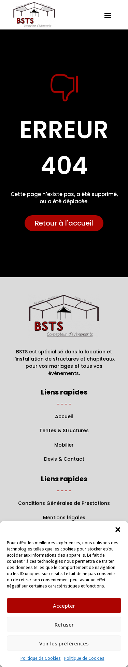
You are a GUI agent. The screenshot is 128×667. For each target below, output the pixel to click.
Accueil (64, 416)
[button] (117, 529)
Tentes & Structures (64, 430)
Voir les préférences (64, 643)
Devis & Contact (64, 459)
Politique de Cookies (40, 658)
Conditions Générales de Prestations (64, 503)
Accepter (64, 605)
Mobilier (64, 444)
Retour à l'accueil (64, 223)
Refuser (64, 624)
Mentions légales (64, 517)
